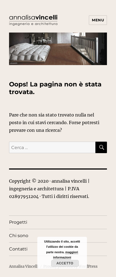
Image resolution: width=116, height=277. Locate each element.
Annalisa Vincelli (23, 266)
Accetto (64, 263)
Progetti (18, 222)
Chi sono (18, 235)
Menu (98, 20)
